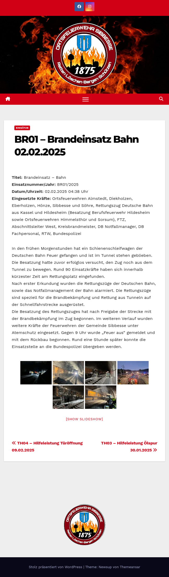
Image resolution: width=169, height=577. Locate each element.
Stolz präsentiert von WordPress (56, 567)
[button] (161, 98)
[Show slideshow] (84, 419)
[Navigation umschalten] (86, 99)
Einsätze (22, 127)
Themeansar (130, 567)
